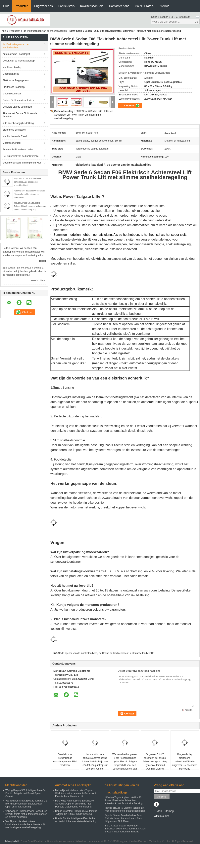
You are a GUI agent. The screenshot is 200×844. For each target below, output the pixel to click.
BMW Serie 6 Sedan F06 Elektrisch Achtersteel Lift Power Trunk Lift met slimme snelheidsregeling (83, 115)
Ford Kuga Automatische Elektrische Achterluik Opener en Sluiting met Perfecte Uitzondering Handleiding (74, 803)
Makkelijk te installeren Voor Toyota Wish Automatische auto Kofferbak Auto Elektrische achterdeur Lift (76, 793)
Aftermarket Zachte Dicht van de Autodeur (20, 115)
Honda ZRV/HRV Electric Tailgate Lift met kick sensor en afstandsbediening (125, 809)
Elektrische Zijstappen (14, 129)
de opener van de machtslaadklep (79, 653)
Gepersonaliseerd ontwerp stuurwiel (22, 162)
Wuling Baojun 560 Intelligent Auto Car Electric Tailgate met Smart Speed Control (25, 793)
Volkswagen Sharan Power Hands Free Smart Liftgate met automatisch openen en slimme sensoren (26, 814)
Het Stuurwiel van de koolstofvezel (21, 156)
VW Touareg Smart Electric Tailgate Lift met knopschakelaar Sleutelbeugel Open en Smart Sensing (26, 803)
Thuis (3, 31)
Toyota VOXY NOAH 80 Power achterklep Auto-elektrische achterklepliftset (27, 181)
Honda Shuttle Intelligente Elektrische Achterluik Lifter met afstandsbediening (75, 820)
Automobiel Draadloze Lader (18, 149)
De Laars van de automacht (17, 106)
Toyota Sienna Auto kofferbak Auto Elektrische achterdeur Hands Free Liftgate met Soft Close (123, 818)
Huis (6, 6)
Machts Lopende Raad (15, 136)
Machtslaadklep (11, 73)
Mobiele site (161, 816)
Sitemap (169, 811)
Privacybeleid (12, 841)
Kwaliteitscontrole (91, 6)
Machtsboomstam (12, 93)
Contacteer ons (119, 6)
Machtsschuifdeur (12, 143)
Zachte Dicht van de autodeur (18, 100)
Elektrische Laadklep (14, 87)
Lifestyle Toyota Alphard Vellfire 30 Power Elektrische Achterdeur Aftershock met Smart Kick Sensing (123, 800)
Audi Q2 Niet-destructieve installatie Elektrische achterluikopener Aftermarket (29, 194)
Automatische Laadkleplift (16, 54)
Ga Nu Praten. (144, 5)
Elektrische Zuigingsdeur (16, 80)
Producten (21, 6)
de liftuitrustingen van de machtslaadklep (45, 31)
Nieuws (164, 6)
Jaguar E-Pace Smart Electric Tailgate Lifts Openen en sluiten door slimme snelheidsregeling (30, 206)
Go (196, 21)
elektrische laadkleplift (142, 653)
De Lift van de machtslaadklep (19, 60)
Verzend (162, 796)
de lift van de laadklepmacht (113, 653)
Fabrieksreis (66, 6)
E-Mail (158, 811)
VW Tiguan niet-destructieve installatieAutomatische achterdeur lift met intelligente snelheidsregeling (25, 824)
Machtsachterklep (12, 67)
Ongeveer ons (43, 6)
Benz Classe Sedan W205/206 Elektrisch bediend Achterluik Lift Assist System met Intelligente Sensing (125, 828)
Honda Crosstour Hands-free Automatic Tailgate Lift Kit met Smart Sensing (76, 812)
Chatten (131, 106)
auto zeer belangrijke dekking (18, 123)
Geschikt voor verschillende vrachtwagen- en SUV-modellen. (65, 760)
